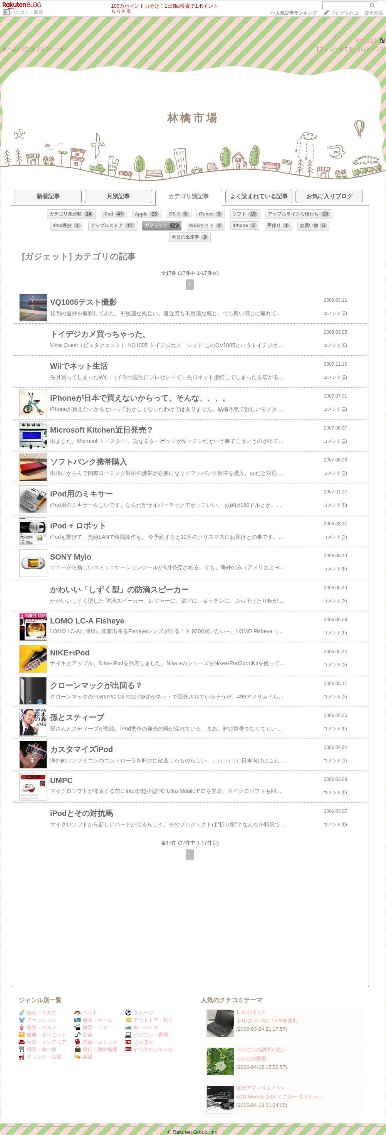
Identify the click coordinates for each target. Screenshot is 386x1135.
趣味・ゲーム (93, 1020)
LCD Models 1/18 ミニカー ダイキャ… (280, 1097)
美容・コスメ (37, 1027)
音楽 (83, 1035)
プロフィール (50, 49)
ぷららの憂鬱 (251, 1058)
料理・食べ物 (37, 1049)
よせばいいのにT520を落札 (267, 1020)
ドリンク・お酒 (40, 1057)
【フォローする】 (334, 49)
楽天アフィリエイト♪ (260, 1088)
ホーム (9, 49)
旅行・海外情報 (95, 1049)
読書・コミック (95, 1042)
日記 (26, 49)
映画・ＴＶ (90, 1027)
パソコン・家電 (27, 12)
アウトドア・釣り (149, 1020)
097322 (366, 41)
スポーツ (139, 1013)
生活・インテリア (42, 1042)
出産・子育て (37, 1013)
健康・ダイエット (42, 1035)
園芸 (83, 1057)
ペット (85, 1013)
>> (293, 13)
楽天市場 (373, 13)
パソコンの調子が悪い (261, 1050)
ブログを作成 (345, 13)
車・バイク (141, 1027)
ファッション (37, 1020)
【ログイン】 (371, 49)
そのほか (139, 1042)
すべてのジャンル (149, 1049)
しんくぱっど (251, 1012)
